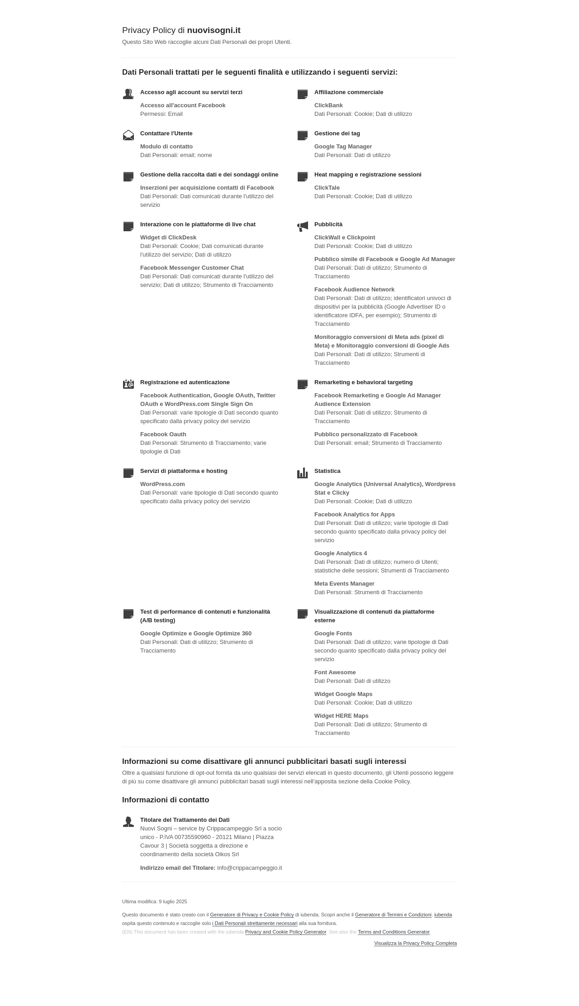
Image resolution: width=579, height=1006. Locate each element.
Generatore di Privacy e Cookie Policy (252, 914)
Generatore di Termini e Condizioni (393, 914)
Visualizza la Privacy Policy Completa (415, 943)
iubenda (443, 914)
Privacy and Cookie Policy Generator (285, 931)
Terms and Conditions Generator (393, 931)
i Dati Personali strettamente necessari (254, 923)
